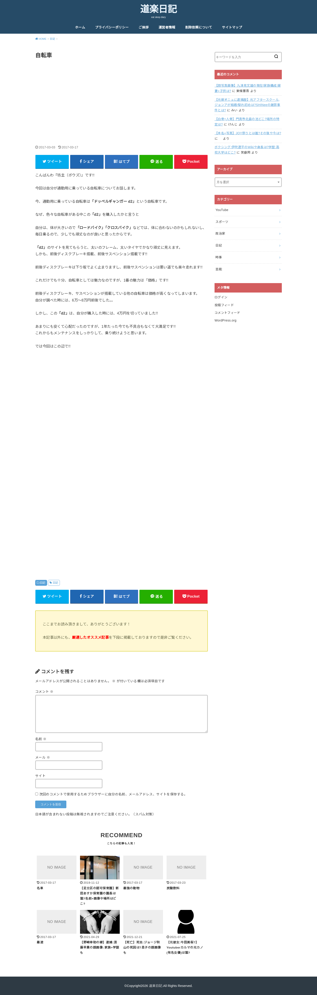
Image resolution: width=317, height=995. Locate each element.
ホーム (80, 27)
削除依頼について (198, 27)
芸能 (218, 269)
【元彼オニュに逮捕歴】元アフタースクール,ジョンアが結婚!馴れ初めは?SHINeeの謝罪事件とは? (247, 105)
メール (42, 757)
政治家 (220, 233)
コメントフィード (227, 313)
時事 (218, 257)
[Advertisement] (121, 97)
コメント (44, 691)
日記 (43, 582)
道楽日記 (158, 9)
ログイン (221, 297)
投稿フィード (224, 305)
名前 (41, 739)
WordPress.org (226, 320)
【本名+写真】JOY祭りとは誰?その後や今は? (248, 133)
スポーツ (221, 222)
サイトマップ (232, 27)
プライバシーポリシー (112, 27)
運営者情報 (166, 27)
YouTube (221, 210)
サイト (40, 776)
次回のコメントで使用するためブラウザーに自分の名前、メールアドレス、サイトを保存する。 (113, 794)
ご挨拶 (144, 27)
